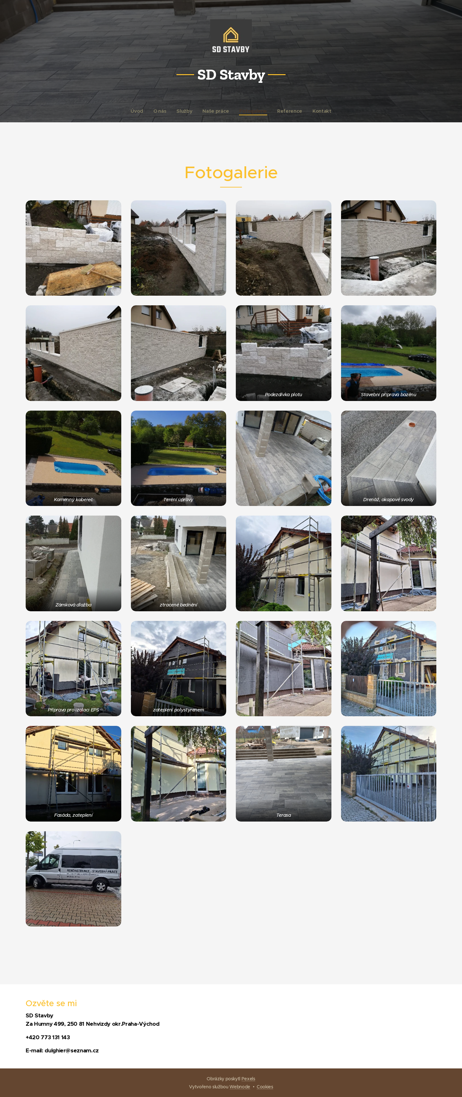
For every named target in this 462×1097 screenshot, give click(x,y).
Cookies (265, 1087)
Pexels (248, 1079)
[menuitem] (137, 111)
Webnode (239, 1087)
